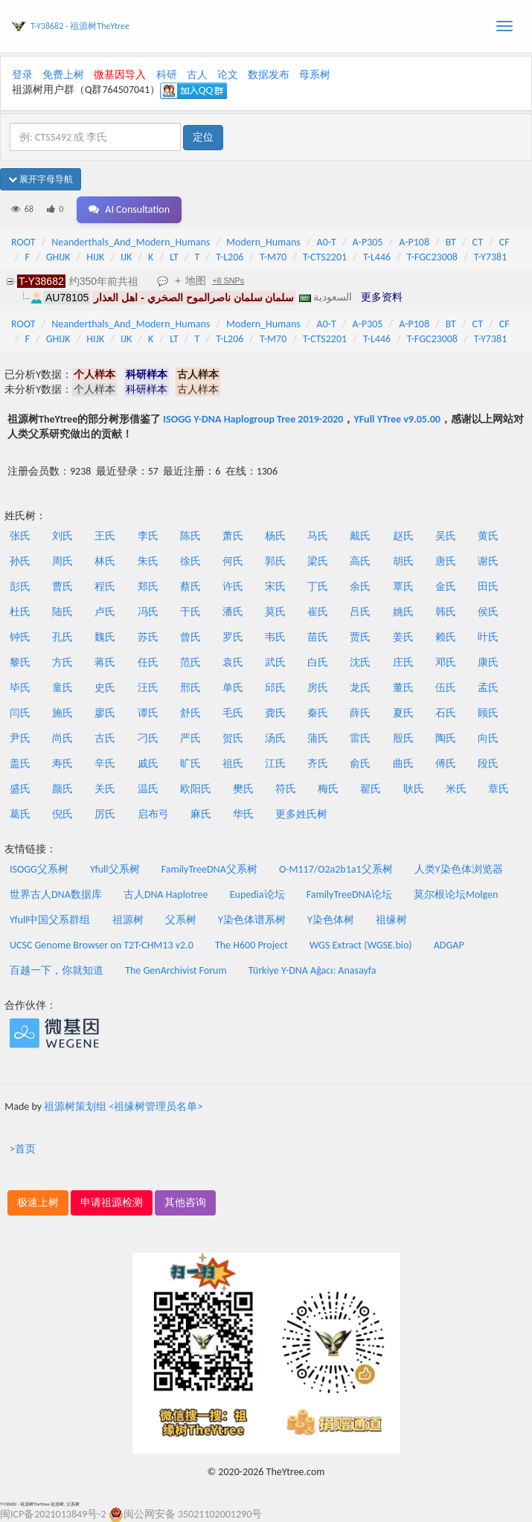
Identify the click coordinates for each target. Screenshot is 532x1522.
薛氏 (360, 713)
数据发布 (268, 74)
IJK (126, 257)
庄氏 (403, 662)
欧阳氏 (195, 789)
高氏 (360, 561)
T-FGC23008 (432, 257)
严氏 (190, 738)
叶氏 (488, 637)
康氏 (488, 662)
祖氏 (232, 763)
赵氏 (403, 536)
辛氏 (104, 763)
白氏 (317, 662)
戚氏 (148, 763)
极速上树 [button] (38, 1202)
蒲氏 (317, 738)
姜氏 (403, 637)
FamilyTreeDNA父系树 (209, 869)
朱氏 (148, 561)
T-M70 (273, 257)
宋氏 (275, 586)
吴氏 (445, 536)
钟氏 (20, 637)
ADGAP (449, 945)
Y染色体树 (330, 919)
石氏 (445, 713)
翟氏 (370, 789)
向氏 (488, 738)
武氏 (275, 662)
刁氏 (148, 738)
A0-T (326, 242)
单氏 (232, 687)
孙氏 (20, 561)
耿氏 (413, 789)
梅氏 (328, 789)
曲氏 (403, 763)
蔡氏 (190, 586)
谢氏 (488, 561)
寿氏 (62, 763)
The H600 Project (251, 945)
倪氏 (62, 814)
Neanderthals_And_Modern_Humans (130, 242)
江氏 (275, 763)
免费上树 (63, 74)
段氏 (488, 763)
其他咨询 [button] (185, 1202)
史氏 (104, 687)
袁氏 (232, 662)
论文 (227, 74)
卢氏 (104, 612)
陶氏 (445, 738)
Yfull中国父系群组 (50, 919)
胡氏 (403, 561)
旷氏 (190, 763)
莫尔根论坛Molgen (456, 894)
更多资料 (382, 297)
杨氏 (275, 536)
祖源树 (128, 919)
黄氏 (488, 536)
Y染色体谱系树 (252, 919)
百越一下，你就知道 (56, 970)
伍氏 (445, 687)
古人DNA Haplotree (166, 894)
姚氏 (403, 612)
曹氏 (62, 586)
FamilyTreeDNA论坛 (349, 894)
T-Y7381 (490, 257)
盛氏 (20, 789)
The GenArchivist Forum (175, 970)
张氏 (20, 536)
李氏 (148, 536)
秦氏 (317, 713)
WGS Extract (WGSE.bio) (361, 945)
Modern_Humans (263, 242)
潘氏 (232, 612)
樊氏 (243, 789)
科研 (166, 74)
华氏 (243, 814)
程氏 (104, 586)
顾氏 (488, 713)
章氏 (498, 789)
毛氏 (232, 713)
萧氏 (232, 536)
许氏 (232, 586)
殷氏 (403, 738)
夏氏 (403, 713)
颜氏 (62, 789)
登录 (22, 74)
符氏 (285, 789)
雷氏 (360, 738)
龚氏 (275, 713)
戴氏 (360, 536)
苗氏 (317, 637)
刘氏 (62, 536)
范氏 (190, 662)
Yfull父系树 (114, 869)
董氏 (403, 687)
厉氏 (104, 814)
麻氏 (200, 814)
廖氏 (104, 713)
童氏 (62, 687)
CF (504, 242)
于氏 (190, 612)
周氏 (62, 561)
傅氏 (445, 763)
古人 (197, 74)
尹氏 (20, 738)
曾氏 (190, 637)
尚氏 (62, 738)
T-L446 (377, 257)
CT (477, 242)
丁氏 (317, 586)
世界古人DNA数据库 (56, 894)
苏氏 (148, 637)
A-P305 (368, 242)
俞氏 (360, 763)
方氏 (62, 662)
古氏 (104, 738)
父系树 (180, 919)
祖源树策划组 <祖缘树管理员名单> (123, 1106)
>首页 (23, 1149)
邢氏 (190, 687)
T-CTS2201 (325, 257)
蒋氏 (104, 662)
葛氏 (20, 814)
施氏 (62, 713)
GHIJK (58, 257)
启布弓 (153, 814)
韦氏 (275, 637)
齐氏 (317, 763)
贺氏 (232, 738)
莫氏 (275, 612)
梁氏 (317, 561)
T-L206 (229, 257)
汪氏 (148, 687)
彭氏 (20, 586)
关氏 (104, 789)
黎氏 (20, 662)
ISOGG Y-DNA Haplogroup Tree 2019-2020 (253, 419)
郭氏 (275, 561)
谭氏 (148, 713)
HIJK (95, 257)
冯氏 (148, 612)
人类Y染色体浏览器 (458, 869)
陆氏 (62, 612)
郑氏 (148, 586)
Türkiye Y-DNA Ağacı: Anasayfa (312, 970)
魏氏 (104, 637)
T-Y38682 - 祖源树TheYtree (80, 26)
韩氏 (445, 612)
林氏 (104, 561)
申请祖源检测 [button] (111, 1202)
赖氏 (445, 637)
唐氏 (445, 561)
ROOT (23, 242)
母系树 (314, 74)
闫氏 (20, 713)
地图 (195, 280)
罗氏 (232, 637)
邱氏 (275, 687)
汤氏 (275, 738)
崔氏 (317, 612)
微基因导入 (120, 74)
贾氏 (360, 637)
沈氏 (360, 662)
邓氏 (445, 662)
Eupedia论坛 (257, 894)
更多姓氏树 (301, 814)
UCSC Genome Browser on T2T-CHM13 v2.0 (101, 945)
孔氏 (62, 637)
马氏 (317, 536)
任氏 (148, 662)
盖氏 (20, 763)
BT (451, 242)
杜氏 (20, 612)
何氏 (232, 561)
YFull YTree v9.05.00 (396, 419)
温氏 (148, 789)
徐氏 (190, 561)
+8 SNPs (228, 280)
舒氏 (190, 713)
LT (174, 257)
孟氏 (488, 687)
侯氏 (488, 612)
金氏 (445, 586)
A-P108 (414, 242)
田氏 (488, 586)
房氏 (317, 687)
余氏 (360, 586)
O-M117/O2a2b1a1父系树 (336, 869)
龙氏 (360, 687)
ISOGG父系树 (39, 869)
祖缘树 (391, 919)
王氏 (104, 536)
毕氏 (20, 687)
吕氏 (360, 612)
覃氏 (403, 586)
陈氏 (190, 536)
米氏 (456, 789)
